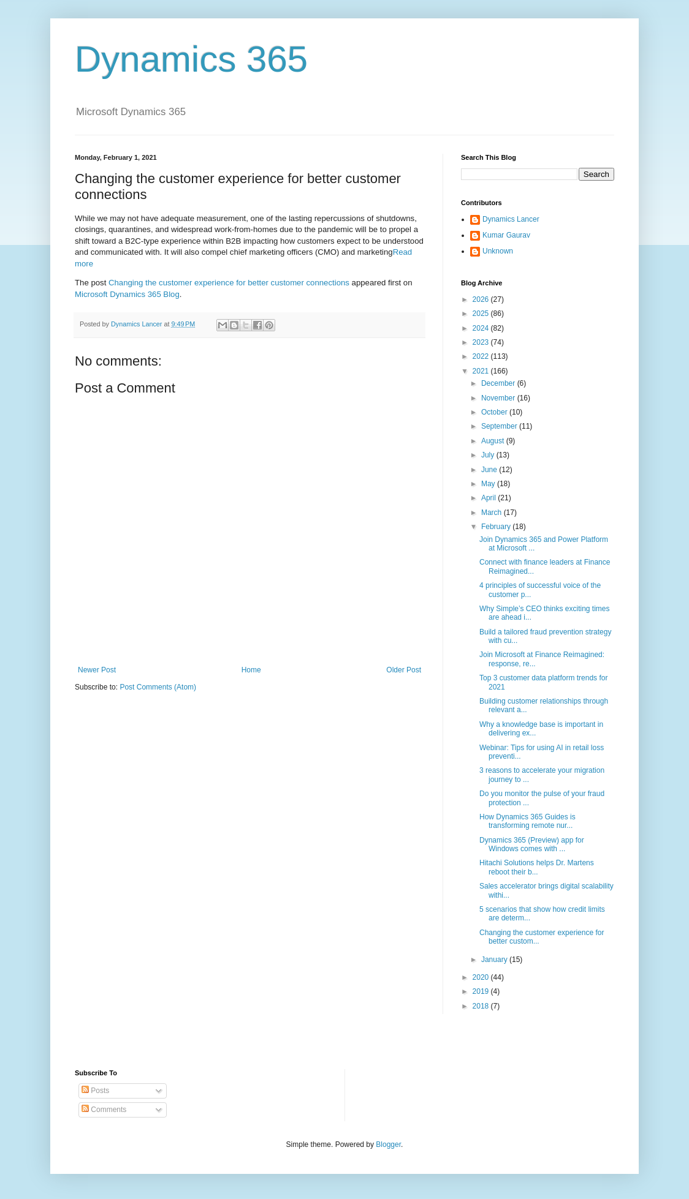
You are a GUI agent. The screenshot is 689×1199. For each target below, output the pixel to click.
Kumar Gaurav (506, 235)
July (489, 455)
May (489, 483)
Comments (104, 1109)
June (490, 469)
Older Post (403, 670)
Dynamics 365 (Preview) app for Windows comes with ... (531, 844)
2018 (482, 1006)
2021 (482, 371)
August (493, 441)
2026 (482, 299)
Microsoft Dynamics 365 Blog (127, 294)
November (499, 398)
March (492, 512)
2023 (482, 342)
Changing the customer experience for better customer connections (228, 282)
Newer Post (97, 670)
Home (251, 670)
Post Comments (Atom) (158, 687)
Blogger (388, 1144)
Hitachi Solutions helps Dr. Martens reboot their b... (536, 867)
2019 (482, 991)
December (499, 383)
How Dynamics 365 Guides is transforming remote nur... (527, 821)
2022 (482, 356)
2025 (482, 313)
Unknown (497, 251)
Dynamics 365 (191, 59)
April (489, 498)
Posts (95, 1090)
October (495, 412)
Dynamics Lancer (510, 219)
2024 (482, 328)
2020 (482, 977)
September (500, 426)
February (496, 526)
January (495, 959)
